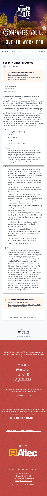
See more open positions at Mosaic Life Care (23, 318)
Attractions (23, 379)
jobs (13, 51)
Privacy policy (19, 336)
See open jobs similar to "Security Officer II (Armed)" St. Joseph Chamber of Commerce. (24, 78)
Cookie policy (27, 336)
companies (5, 51)
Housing (23, 374)
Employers (23, 369)
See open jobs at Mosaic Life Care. (18, 75)
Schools (23, 365)
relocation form (23, 396)
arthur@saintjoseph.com (23, 481)
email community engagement (23, 418)
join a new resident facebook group (23, 431)
